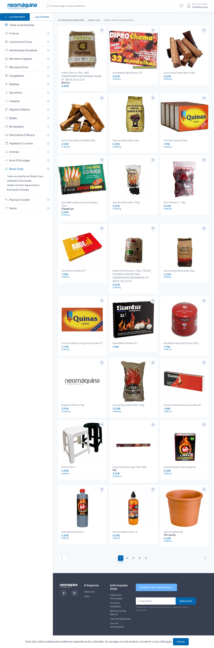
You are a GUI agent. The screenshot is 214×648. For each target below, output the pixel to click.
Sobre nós (89, 581)
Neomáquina (92, 634)
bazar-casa (94, 20)
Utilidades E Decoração (19, 180)
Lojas (87, 585)
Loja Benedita (15, 17)
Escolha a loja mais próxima (155, 576)
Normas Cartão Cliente (118, 602)
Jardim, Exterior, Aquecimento (23, 185)
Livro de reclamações (117, 615)
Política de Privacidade (116, 586)
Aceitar (181, 641)
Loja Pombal (42, 16)
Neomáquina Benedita (71, 20)
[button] (27, 33)
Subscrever (185, 590)
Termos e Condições (115, 594)
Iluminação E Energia (18, 189)
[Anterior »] (204, 547)
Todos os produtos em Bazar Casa (25, 176)
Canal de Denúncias (120, 608)
